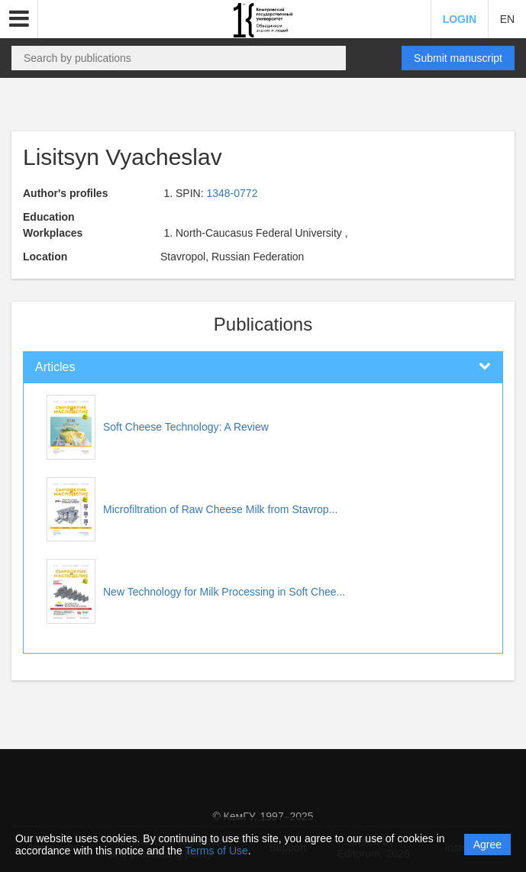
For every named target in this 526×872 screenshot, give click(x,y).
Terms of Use (216, 851)
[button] (19, 19)
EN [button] (507, 19)
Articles (55, 366)
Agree (487, 844)
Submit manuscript (458, 58)
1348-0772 (231, 193)
